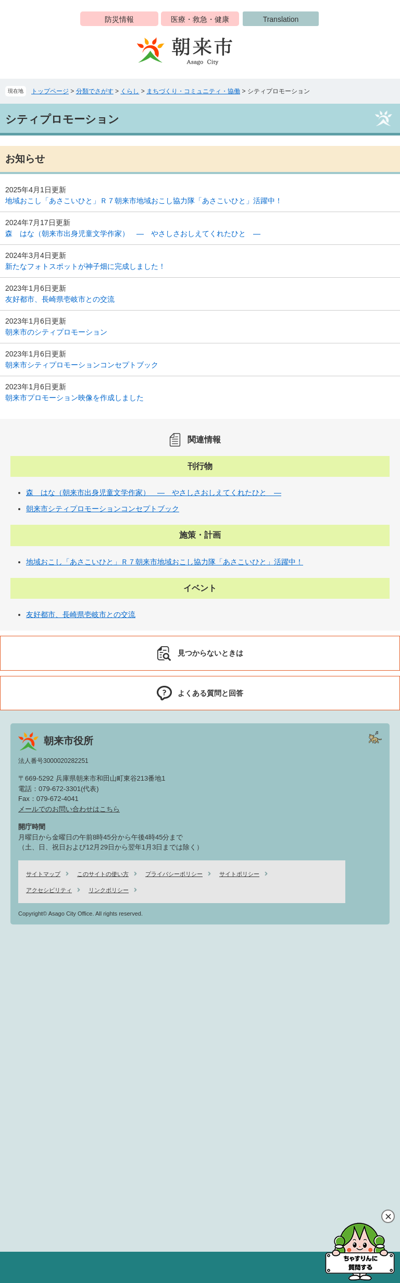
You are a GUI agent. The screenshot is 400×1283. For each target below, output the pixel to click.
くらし (129, 91)
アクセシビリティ (49, 890)
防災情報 (119, 19)
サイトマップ (43, 874)
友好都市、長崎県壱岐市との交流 (60, 299)
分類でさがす (95, 91)
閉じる (388, 1216)
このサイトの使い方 (103, 874)
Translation (281, 19)
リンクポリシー (109, 890)
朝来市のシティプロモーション (56, 332)
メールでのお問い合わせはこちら (69, 809)
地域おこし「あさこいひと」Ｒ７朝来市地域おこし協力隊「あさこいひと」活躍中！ (143, 200)
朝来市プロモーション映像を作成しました (74, 397)
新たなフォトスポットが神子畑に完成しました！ (85, 266)
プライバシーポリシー (174, 874)
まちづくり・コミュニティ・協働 (193, 91)
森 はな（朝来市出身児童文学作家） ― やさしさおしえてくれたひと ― (132, 233)
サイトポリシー (239, 874)
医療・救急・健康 (200, 19)
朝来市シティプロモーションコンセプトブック (81, 365)
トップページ (50, 91)
